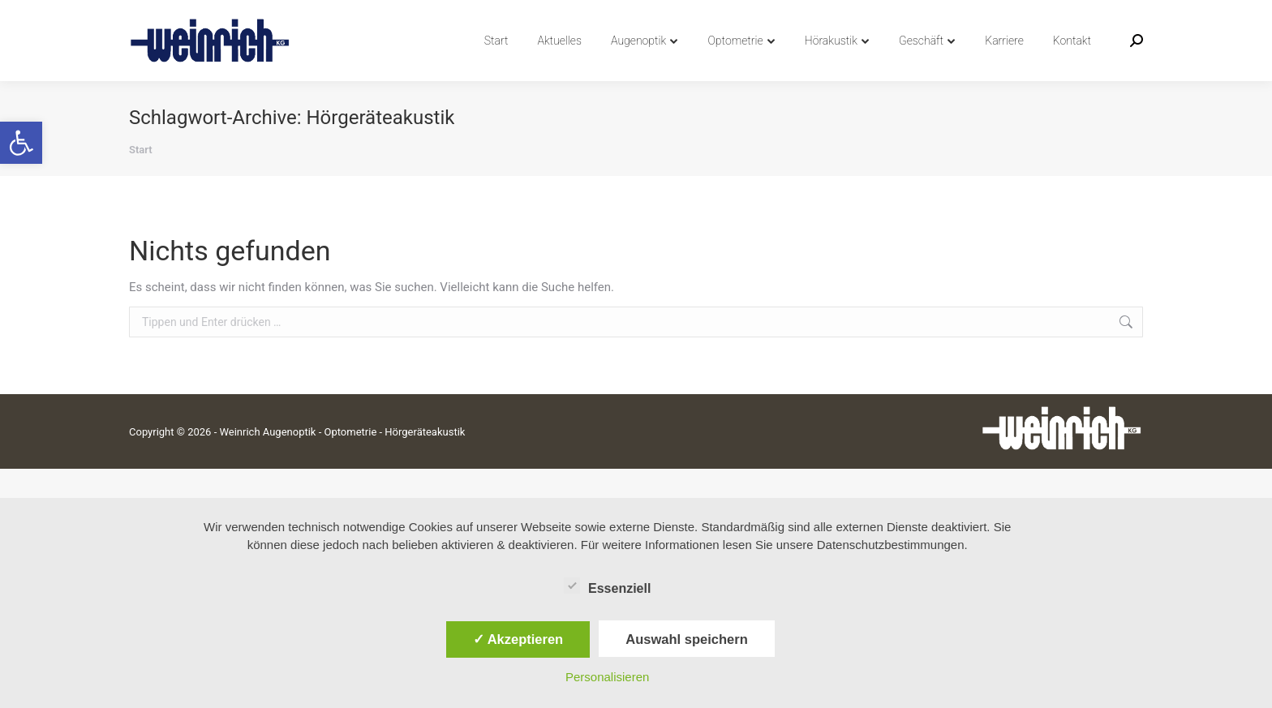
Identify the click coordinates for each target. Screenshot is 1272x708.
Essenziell (607, 585)
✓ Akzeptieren (518, 639)
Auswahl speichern (686, 639)
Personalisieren (607, 677)
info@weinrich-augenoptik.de (299, 15)
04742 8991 (167, 15)
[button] (21, 143)
